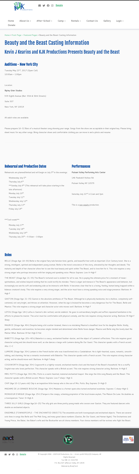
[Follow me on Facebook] (49, 5)
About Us (25, 20)
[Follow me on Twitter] (45, 5)
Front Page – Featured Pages (24, 35)
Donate (11, 25)
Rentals (76, 20)
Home (11, 20)
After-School (44, 20)
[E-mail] (40, 5)
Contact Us (92, 20)
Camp (62, 20)
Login (120, 20)
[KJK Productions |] (23, 6)
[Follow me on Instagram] (53, 5)
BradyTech (74, 466)
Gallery (107, 20)
